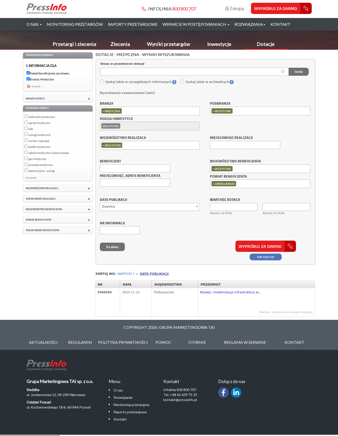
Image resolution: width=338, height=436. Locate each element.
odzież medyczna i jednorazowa (49, 152)
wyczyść (36, 86)
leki (31, 128)
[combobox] (150, 111)
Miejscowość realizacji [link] (41, 198)
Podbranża (220, 103)
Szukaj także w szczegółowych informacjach (135, 81)
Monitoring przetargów (75, 24)
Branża (106, 103)
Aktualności (43, 342)
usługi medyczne (40, 134)
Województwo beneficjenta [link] (44, 209)
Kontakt (280, 24)
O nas (118, 390)
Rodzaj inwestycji (116, 119)
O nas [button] (34, 24)
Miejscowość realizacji (231, 138)
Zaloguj (234, 8)
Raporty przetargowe (132, 24)
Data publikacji (113, 200)
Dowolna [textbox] (108, 206)
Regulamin (80, 342)
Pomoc (163, 342)
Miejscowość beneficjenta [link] (42, 230)
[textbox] (124, 110)
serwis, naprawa (39, 140)
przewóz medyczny (41, 164)
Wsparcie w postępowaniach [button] (195, 24)
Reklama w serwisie (245, 342)
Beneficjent (110, 161)
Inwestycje (219, 44)
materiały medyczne (42, 116)
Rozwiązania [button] (249, 24)
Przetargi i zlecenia (74, 44)
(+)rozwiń (31, 177)
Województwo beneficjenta (235, 161)
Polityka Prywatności (123, 342)
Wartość (125, 274)
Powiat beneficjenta (228, 176)
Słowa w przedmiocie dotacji (122, 63)
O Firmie (197, 342)
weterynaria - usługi (42, 170)
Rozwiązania (123, 397)
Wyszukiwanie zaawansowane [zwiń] (127, 93)
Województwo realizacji (123, 138)
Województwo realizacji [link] (42, 188)
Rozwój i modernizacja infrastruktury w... (230, 292)
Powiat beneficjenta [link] (38, 219)
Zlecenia (120, 44)
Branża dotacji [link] (35, 98)
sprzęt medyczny (39, 122)
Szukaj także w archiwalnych (204, 81)
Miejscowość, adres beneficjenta (130, 176)
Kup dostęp (265, 257)
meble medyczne (40, 146)
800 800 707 (184, 8)
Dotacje (265, 44)
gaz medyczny (38, 158)
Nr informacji (112, 223)
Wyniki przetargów (168, 44)
